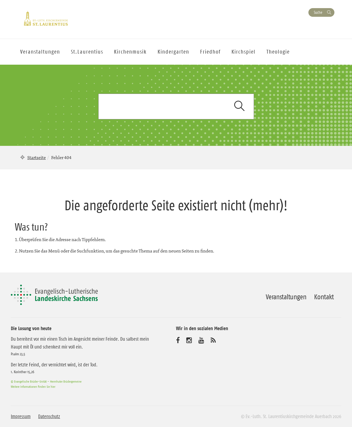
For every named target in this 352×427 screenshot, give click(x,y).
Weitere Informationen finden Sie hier (33, 387)
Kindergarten (173, 51)
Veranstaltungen (286, 297)
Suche (318, 12)
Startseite (36, 157)
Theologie (278, 51)
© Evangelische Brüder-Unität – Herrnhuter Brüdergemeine (46, 381)
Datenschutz (49, 416)
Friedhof (210, 51)
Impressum (21, 416)
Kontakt (324, 297)
